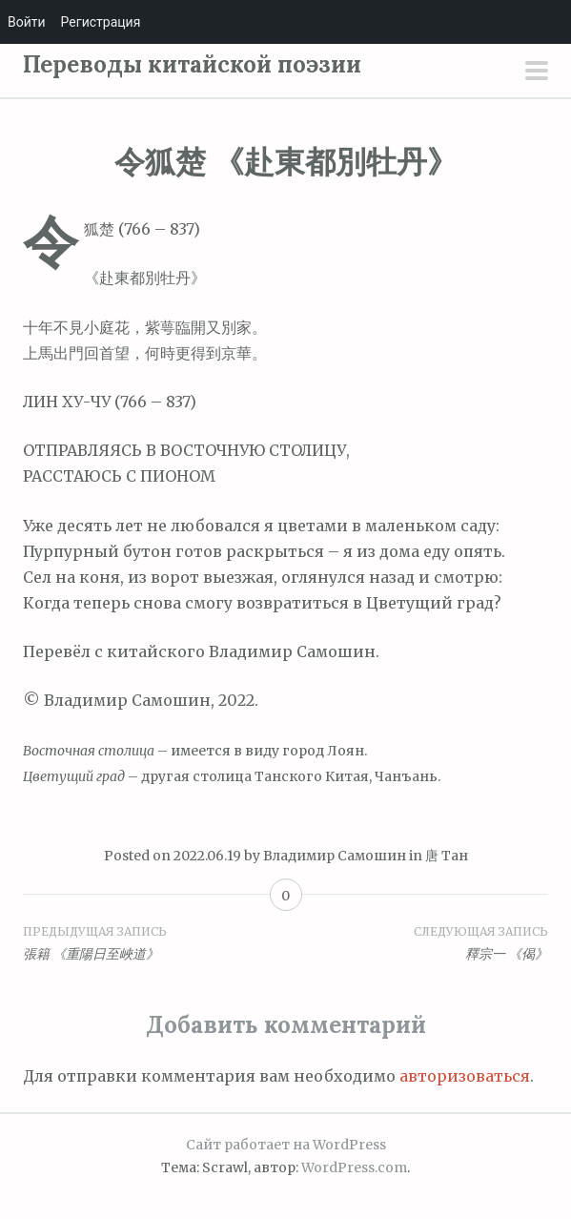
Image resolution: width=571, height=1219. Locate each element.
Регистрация (101, 22)
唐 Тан (446, 855)
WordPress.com (354, 1167)
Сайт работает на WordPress (286, 1144)
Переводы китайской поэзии (192, 64)
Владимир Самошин (334, 855)
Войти (27, 22)
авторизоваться (464, 1075)
